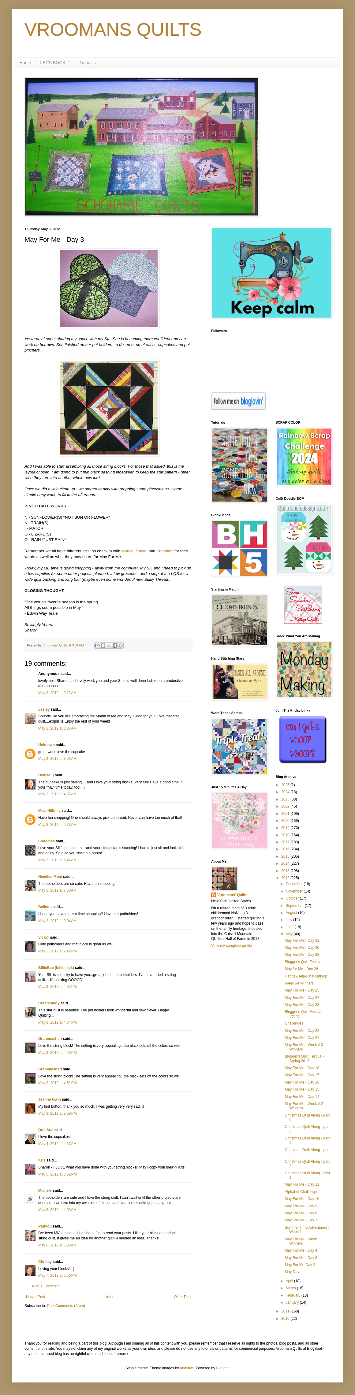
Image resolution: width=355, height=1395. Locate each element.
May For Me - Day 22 (302, 1031)
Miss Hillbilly (49, 810)
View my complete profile (231, 946)
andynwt (187, 1368)
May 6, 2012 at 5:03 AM (57, 1245)
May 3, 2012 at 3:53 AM (57, 758)
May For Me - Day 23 (302, 1005)
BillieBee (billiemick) (56, 968)
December (295, 884)
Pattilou (45, 1226)
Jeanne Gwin (49, 1099)
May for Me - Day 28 (301, 969)
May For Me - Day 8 (301, 1213)
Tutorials (88, 62)
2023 (285, 799)
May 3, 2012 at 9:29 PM (57, 1113)
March (291, 1288)
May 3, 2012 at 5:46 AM (57, 860)
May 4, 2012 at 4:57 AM (57, 1144)
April (290, 1281)
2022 (285, 806)
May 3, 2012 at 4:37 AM (57, 794)
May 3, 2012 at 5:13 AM (57, 825)
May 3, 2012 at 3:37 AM (57, 728)
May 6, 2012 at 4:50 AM (57, 1210)
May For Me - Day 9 (301, 1206)
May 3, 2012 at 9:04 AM (57, 921)
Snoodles (164, 551)
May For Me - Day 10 (302, 1199)
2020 (285, 821)
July (289, 920)
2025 (285, 785)
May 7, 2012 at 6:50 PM (57, 1275)
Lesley (44, 709)
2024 (285, 792)
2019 (285, 828)
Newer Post (35, 1297)
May (289, 934)
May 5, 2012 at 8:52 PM (57, 1174)
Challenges (294, 1023)
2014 (285, 863)
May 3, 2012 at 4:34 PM (57, 1022)
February (293, 1295)
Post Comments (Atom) (66, 1306)
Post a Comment (45, 1286)
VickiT (43, 937)
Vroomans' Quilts (232, 895)
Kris (41, 1160)
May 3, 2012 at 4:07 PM (57, 987)
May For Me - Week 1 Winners (302, 1241)
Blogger (222, 1368)
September (295, 906)
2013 (285, 871)
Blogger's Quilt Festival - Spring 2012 (304, 1058)
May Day (292, 1272)
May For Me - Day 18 (302, 1068)
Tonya (141, 551)
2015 (285, 856)
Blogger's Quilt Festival (303, 962)
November (295, 891)
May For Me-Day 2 (300, 1265)
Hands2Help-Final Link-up (306, 976)
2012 (285, 878)
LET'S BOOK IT (55, 62)
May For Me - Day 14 (302, 1097)
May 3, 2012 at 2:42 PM (57, 951)
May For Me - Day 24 (302, 998)
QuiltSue (45, 1130)
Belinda (44, 907)
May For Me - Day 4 (301, 1250)
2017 (285, 842)
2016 (285, 849)
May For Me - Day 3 (301, 1258)
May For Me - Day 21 (302, 1038)
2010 (285, 1318)
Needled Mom (50, 876)
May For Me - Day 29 (302, 954)
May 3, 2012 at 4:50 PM (57, 1053)
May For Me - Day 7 (301, 1220)
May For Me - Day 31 (302, 940)
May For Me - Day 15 (302, 1089)
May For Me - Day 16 (302, 1082)
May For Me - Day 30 (302, 947)
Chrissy (45, 1262)
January (293, 1302)
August (292, 913)
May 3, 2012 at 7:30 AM (57, 890)
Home (25, 62)
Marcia (127, 551)
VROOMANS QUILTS (113, 29)
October (293, 898)
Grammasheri (50, 1038)
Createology (48, 1003)
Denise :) (46, 775)
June (290, 927)
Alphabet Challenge (301, 1192)
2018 (285, 835)
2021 (285, 814)
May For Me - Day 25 (302, 990)
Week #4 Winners (299, 983)
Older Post (182, 1297)
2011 (285, 1311)
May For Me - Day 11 (302, 1184)
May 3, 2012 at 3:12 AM (57, 693)
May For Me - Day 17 (302, 1075)
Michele (45, 1190)
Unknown (46, 745)
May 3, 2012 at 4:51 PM (57, 1083)
